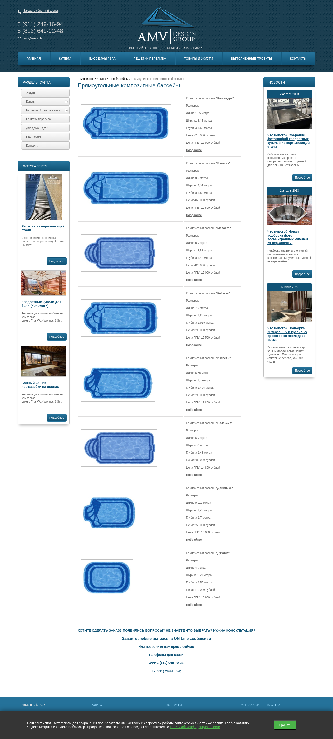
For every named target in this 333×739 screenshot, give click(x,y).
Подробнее (56, 261)
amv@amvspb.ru (34, 38)
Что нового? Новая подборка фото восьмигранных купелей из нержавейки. (287, 237)
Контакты (298, 58)
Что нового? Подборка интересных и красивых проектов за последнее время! (287, 333)
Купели (65, 58)
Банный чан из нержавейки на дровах (40, 384)
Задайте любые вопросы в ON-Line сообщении (166, 638)
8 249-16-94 (40, 24)
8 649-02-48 (40, 31)
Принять (285, 725)
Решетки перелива (150, 58)
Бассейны (87, 79)
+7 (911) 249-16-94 (166, 671)
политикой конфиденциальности (195, 727)
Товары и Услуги (198, 58)
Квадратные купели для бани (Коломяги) (41, 304)
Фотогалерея (35, 166)
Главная (34, 58)
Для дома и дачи (37, 128)
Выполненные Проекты (251, 58)
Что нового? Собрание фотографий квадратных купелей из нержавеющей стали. (288, 140)
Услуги (30, 93)
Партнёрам (33, 136)
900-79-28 (176, 663)
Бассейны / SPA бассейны (47, 110)
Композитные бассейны (112, 79)
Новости (276, 82)
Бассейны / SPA (102, 58)
